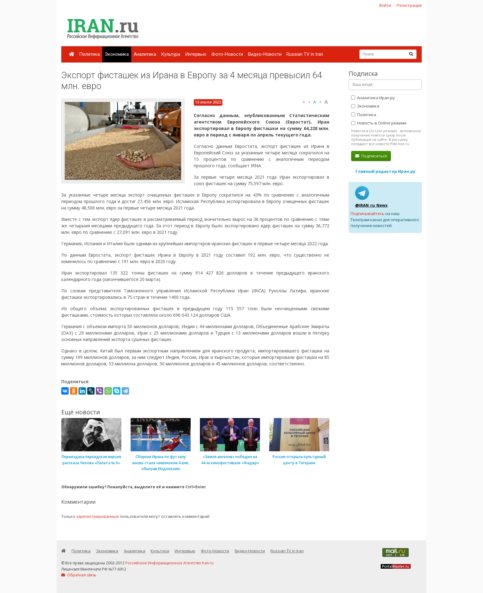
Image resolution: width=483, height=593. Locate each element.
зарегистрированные (97, 516)
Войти (385, 5)
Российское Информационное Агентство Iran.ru (169, 563)
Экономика (117, 54)
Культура (170, 54)
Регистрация (409, 5)
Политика (89, 54)
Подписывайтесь (367, 213)
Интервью (195, 54)
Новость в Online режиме (379, 123)
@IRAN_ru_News (371, 205)
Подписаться (371, 156)
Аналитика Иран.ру (373, 97)
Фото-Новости (227, 54)
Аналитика (145, 54)
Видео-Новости (265, 54)
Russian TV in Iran (304, 54)
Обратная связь (78, 575)
